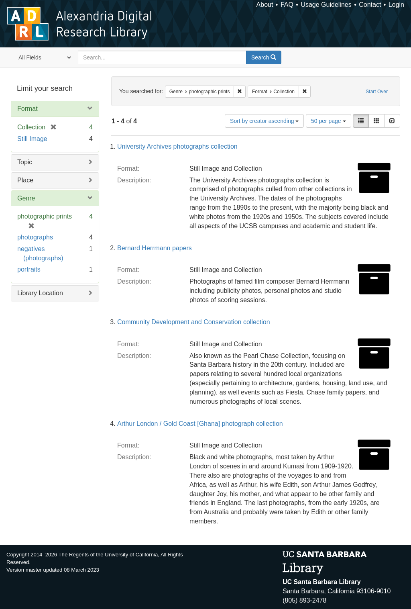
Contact (370, 4)
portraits (29, 269)
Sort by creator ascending (264, 121)
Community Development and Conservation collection (193, 322)
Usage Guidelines (326, 4)
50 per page (328, 121)
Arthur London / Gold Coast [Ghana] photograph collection (200, 423)
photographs (35, 237)
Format (27, 108)
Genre (26, 198)
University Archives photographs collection (177, 146)
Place (25, 180)
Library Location (40, 293)
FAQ (287, 4)
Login (396, 4)
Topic (24, 162)
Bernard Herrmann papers (154, 248)
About (264, 4)
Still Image (32, 138)
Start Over (377, 91)
